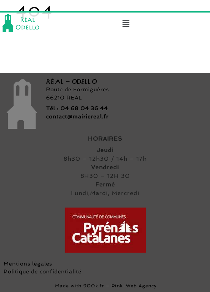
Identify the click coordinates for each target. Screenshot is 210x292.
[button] (126, 23)
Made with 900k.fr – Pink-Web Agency (105, 285)
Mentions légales (28, 264)
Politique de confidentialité (42, 271)
